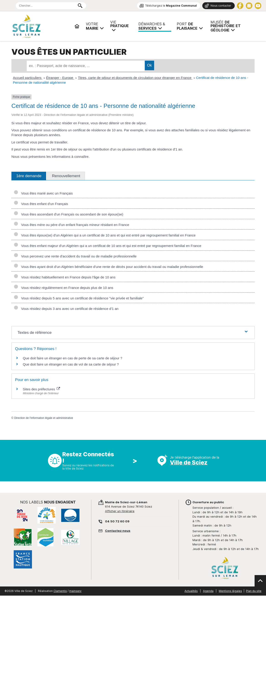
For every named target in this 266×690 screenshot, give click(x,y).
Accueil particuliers (27, 78)
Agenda (208, 591)
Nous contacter (221, 5)
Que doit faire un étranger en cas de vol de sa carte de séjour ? (71, 364)
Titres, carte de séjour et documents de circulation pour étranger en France (135, 78)
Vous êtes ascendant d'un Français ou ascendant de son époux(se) (68, 214)
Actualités (191, 591)
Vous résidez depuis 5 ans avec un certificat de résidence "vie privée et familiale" (79, 298)
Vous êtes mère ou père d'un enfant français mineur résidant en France (71, 225)
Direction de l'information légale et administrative (43, 418)
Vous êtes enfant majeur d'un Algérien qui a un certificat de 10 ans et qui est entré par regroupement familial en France (107, 246)
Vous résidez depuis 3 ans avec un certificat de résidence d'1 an (66, 309)
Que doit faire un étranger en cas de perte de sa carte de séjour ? (72, 358)
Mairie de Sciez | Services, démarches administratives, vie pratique (41, 26)
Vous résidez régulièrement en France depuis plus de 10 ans (63, 288)
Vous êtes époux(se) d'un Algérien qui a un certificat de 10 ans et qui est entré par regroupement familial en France (105, 235)
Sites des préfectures (41, 389)
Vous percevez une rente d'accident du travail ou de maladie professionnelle (75, 256)
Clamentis (60, 591)
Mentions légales (230, 591)
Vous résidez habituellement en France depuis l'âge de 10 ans (65, 277)
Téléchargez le (171, 5)
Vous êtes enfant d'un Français (41, 204)
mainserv (75, 591)
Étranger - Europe (60, 78)
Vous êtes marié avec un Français (43, 193)
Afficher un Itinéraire (119, 511)
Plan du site (253, 591)
